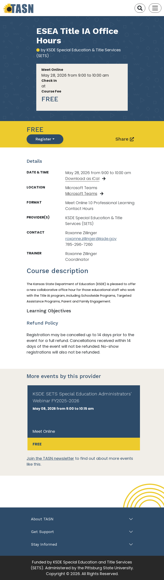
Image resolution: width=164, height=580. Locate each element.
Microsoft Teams (81, 193)
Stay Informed (44, 544)
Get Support (42, 531)
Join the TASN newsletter (50, 458)
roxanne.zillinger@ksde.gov (91, 238)
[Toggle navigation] (155, 8)
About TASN (42, 519)
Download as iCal (82, 178)
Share (124, 139)
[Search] (140, 8)
